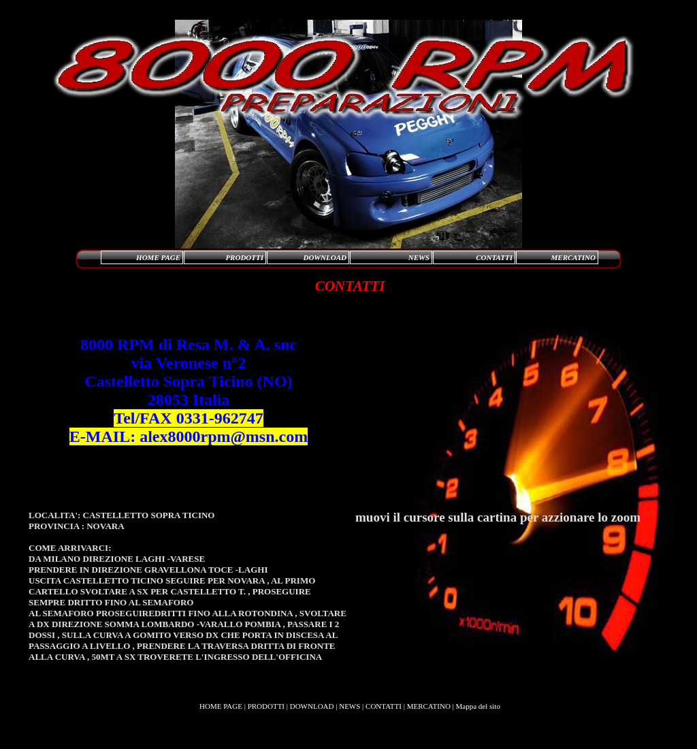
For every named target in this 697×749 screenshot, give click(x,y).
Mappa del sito (478, 706)
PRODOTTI (244, 257)
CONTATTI (494, 257)
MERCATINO (573, 257)
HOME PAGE (158, 257)
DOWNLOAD (324, 257)
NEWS (418, 257)
